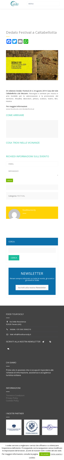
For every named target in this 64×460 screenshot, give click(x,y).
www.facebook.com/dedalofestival (20, 109)
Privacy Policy (12, 398)
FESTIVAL (21, 196)
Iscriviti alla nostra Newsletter (32, 287)
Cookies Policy (12, 400)
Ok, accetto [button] (45, 454)
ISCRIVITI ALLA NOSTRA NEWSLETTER (23, 341)
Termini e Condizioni (15, 395)
